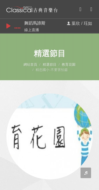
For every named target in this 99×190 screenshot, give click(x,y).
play (8, 25)
